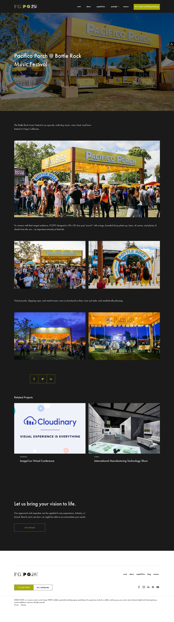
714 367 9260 (24, 587)
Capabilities (100, 6)
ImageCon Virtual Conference (37, 461)
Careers (126, 6)
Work (79, 6)
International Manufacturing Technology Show (121, 461)
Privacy (16, 605)
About (88, 6)
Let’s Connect (30, 527)
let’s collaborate (43, 587)
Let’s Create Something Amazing (147, 6)
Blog (149, 574)
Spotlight (114, 6)
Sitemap (23, 605)
